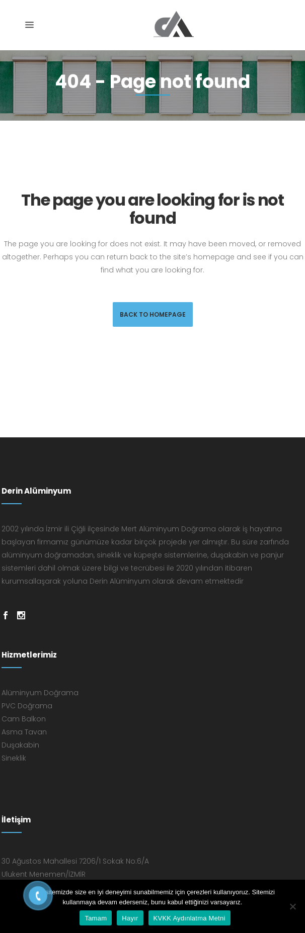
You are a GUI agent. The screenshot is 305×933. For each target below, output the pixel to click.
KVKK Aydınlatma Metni (189, 918)
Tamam (96, 918)
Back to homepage (153, 314)
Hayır (130, 918)
